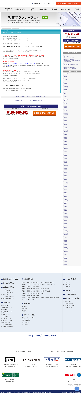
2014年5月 (65, 207)
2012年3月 (65, 244)
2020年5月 (65, 106)
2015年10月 (66, 183)
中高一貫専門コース (6, 320)
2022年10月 (66, 87)
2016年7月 (65, 171)
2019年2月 (65, 127)
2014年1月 (65, 213)
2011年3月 (65, 261)
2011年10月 (66, 251)
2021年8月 (65, 96)
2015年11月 (66, 182)
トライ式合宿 (25, 322)
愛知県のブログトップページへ (23, 100)
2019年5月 (65, 123)
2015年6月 (65, 189)
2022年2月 (65, 93)
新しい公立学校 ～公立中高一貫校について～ (71, 64)
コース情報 (32, 9)
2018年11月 (66, 131)
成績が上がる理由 (20, 9)
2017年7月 (65, 154)
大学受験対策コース (6, 316)
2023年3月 (65, 80)
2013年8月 (65, 220)
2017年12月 (66, 147)
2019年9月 (65, 117)
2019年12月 (66, 113)
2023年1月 (65, 83)
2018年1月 (65, 145)
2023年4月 (65, 79)
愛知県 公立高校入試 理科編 (12, 32)
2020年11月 (66, 99)
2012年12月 (66, 231)
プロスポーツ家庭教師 (7, 326)
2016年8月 (65, 169)
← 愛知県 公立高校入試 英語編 (22, 96)
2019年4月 (65, 124)
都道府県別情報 (43, 9)
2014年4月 (65, 209)
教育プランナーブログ (28, 299)
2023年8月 (65, 75)
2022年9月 (65, 89)
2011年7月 (65, 255)
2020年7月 (65, 103)
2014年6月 (65, 206)
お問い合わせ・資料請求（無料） (69, 3)
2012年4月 (65, 243)
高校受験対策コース (6, 312)
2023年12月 (66, 73)
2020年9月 (65, 100)
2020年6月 (65, 104)
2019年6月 (65, 121)
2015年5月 (65, 190)
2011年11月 (66, 250)
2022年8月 (65, 90)
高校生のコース (5, 314)
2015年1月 (65, 196)
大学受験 (24, 311)
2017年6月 (65, 155)
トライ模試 (25, 324)
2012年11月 (66, 233)
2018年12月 (66, 130)
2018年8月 (65, 135)
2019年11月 (66, 114)
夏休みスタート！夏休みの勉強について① (70, 59)
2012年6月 (65, 240)
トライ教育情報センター (7, 296)
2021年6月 (65, 97)
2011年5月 (65, 258)
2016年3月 (65, 176)
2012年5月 (65, 241)
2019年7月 (65, 120)
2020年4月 (65, 107)
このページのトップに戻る (55, 93)
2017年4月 (65, 158)
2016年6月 (65, 172)
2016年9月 (65, 168)
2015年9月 (65, 185)
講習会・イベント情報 (28, 318)
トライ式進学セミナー (28, 320)
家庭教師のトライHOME (9, 279)
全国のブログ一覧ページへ (40, 100)
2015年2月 (65, 195)
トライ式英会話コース (7, 324)
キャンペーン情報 (65, 9)
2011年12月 (66, 248)
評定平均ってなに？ (67, 56)
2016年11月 (66, 165)
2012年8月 (65, 237)
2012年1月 (65, 247)
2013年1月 (65, 230)
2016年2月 (65, 178)
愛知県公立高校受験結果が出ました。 (70, 67)
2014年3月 (65, 210)
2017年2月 (65, 161)
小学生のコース (5, 305)
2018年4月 (65, 141)
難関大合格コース (6, 322)
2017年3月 (65, 159)
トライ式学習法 (5, 290)
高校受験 (24, 308)
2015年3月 (65, 193)
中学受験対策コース (6, 307)
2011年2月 (65, 262)
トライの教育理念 (7, 9)
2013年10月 (66, 217)
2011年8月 (65, 254)
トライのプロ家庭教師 (7, 292)
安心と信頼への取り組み (7, 298)
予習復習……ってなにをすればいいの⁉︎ (70, 68)
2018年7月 (65, 137)
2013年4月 (65, 226)
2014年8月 (65, 203)
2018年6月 (65, 138)
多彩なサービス (5, 294)
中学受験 (24, 306)
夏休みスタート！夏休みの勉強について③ (70, 57)
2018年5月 (65, 140)
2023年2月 (65, 82)
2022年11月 (66, 86)
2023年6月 (65, 76)
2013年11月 (66, 216)
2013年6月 (65, 223)
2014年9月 (65, 202)
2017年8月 (65, 152)
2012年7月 (65, 238)
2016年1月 (65, 179)
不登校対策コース (6, 318)
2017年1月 (65, 162)
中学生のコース (5, 309)
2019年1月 (65, 128)
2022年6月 (65, 92)
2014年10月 (66, 200)
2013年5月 (65, 224)
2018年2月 (65, 144)
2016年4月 (65, 175)
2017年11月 (66, 148)
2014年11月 (66, 199)
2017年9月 (65, 151)
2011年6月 (65, 257)
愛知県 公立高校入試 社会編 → (39, 96)
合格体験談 (54, 9)
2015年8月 (65, 186)
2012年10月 (66, 234)
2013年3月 (65, 227)
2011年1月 (65, 264)
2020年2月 (65, 110)
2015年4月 (65, 192)
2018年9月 (65, 134)
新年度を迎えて (66, 65)
